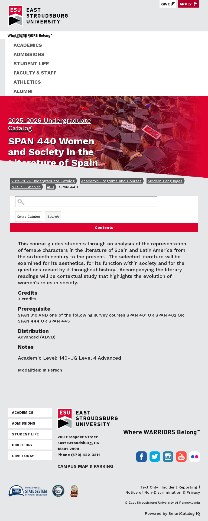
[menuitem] (106, 36)
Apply (186, 4)
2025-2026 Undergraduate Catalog (43, 181)
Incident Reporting (179, 487)
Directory (22, 445)
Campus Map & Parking (85, 466)
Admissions (29, 54)
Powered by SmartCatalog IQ (172, 513)
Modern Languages (165, 181)
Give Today (23, 456)
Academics (28, 45)
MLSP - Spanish (26, 187)
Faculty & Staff (35, 73)
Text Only (149, 487)
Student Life (31, 63)
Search (53, 217)
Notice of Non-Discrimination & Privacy (162, 492)
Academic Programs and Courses (111, 181)
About (22, 36)
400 (50, 187)
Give (165, 4)
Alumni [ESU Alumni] (23, 91)
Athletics (27, 82)
